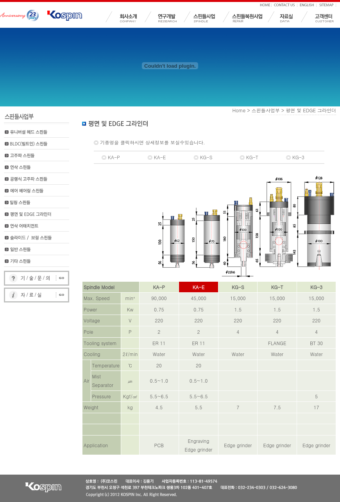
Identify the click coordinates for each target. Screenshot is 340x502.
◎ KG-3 (295, 157)
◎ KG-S (203, 157)
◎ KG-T (249, 157)
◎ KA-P (111, 157)
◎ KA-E (157, 157)
